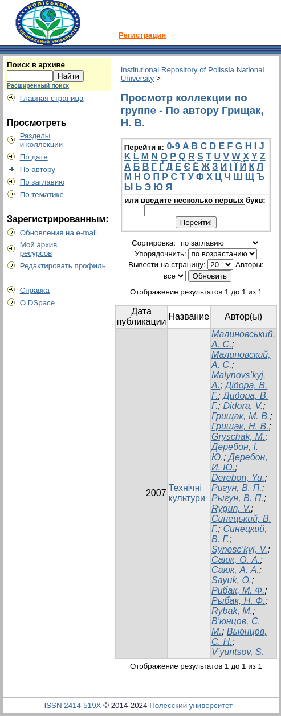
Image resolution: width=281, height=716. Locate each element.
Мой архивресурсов (39, 248)
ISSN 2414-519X (72, 705)
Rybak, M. (232, 611)
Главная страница (52, 98)
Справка (35, 290)
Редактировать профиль (63, 265)
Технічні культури (187, 493)
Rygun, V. (231, 508)
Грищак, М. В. (240, 416)
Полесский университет (191, 705)
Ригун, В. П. (236, 488)
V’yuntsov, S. (237, 652)
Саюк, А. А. (235, 570)
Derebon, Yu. (237, 477)
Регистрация (142, 35)
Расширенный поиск (38, 85)
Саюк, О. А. (235, 559)
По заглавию (42, 182)
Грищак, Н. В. (240, 426)
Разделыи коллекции (41, 140)
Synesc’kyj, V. (239, 549)
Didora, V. (243, 406)
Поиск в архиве (36, 64)
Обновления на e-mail (58, 232)
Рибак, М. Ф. (237, 590)
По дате (34, 157)
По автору (37, 169)
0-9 (173, 146)
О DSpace (37, 302)
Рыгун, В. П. (237, 498)
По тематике (42, 194)
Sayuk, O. (231, 580)
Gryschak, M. (238, 436)
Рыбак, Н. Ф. (238, 600)
